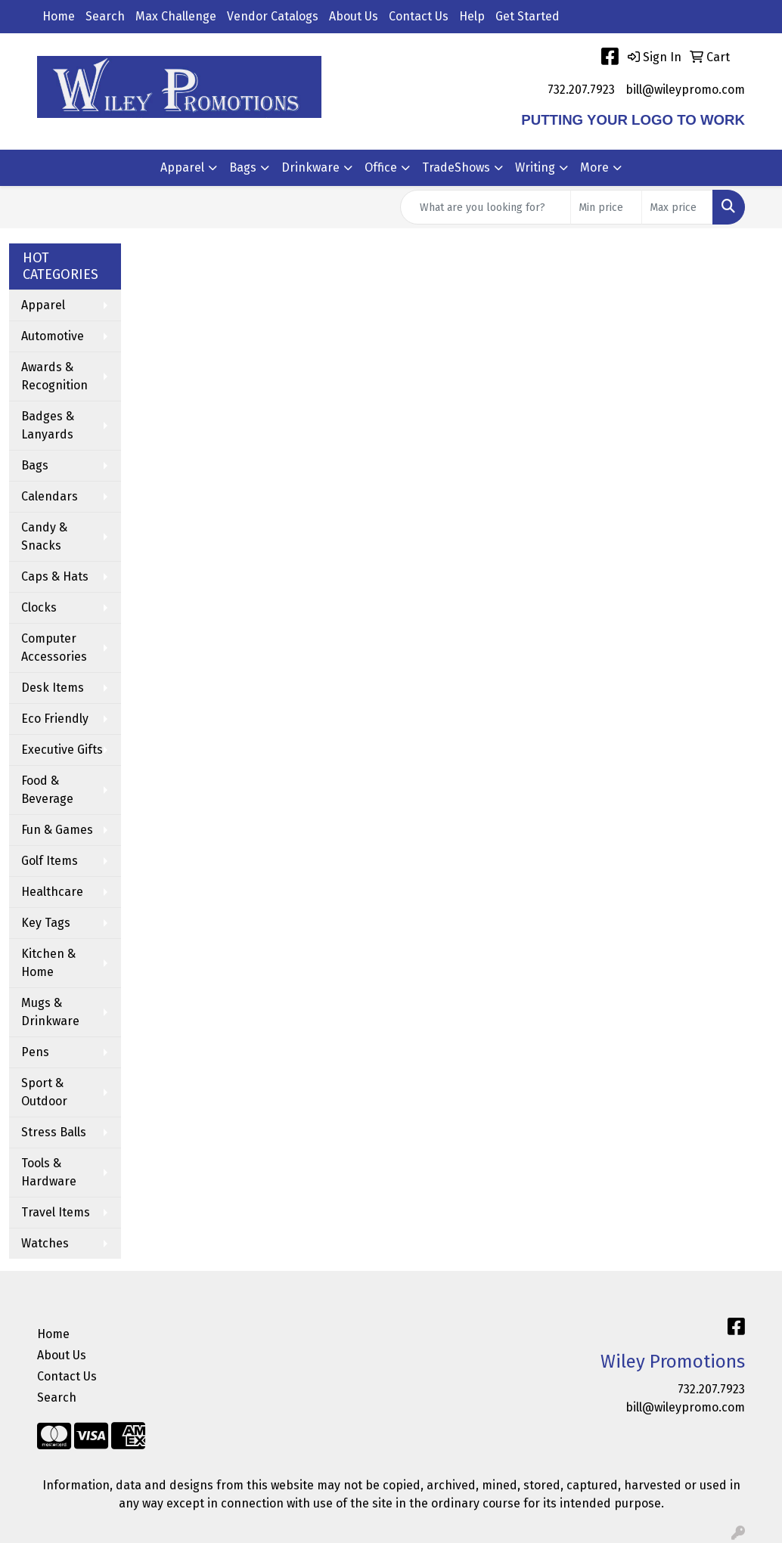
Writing (535, 167)
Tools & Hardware (48, 1172)
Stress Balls (53, 1132)
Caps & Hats (54, 576)
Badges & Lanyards (47, 425)
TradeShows (456, 167)
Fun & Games (57, 830)
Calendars (49, 496)
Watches (45, 1243)
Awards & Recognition (54, 376)
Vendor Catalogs (272, 16)
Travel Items (55, 1212)
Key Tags (45, 923)
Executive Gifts (62, 749)
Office (381, 167)
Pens (35, 1052)
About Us (353, 16)
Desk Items (52, 687)
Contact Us (418, 16)
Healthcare (52, 892)
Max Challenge (175, 16)
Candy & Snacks (44, 536)
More (594, 167)
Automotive (52, 336)
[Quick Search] (485, 207)
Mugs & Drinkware (50, 1012)
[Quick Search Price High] (677, 207)
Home (58, 16)
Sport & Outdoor (44, 1092)
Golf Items (49, 861)
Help (472, 16)
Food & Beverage (47, 789)
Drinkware (310, 167)
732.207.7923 (581, 89)
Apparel (182, 167)
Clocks (39, 607)
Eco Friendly (54, 718)
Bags (242, 167)
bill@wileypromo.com (685, 89)
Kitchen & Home (48, 963)
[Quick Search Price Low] (606, 207)
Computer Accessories (54, 647)
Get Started (527, 16)
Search (105, 16)
